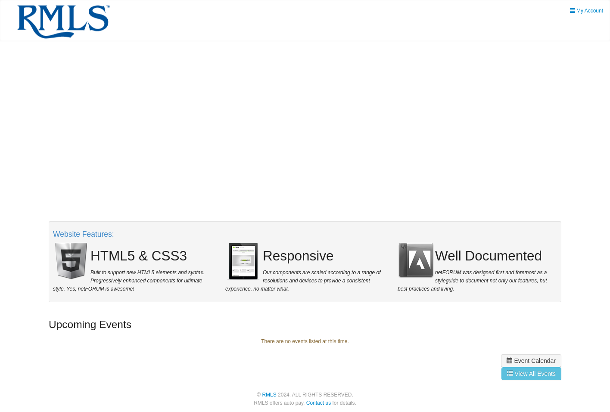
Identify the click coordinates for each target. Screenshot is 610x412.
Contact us (318, 403)
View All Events (531, 373)
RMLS (269, 395)
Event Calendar (531, 360)
